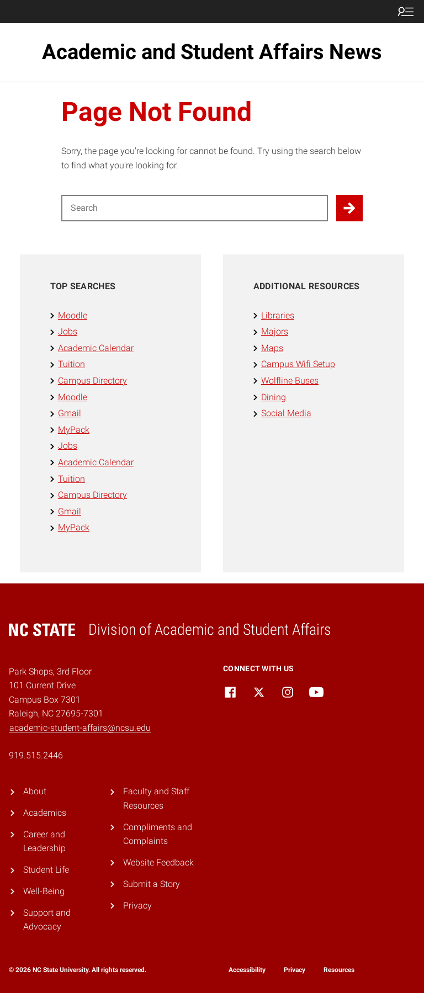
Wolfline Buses (290, 380)
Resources (339, 970)
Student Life (46, 869)
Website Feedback (158, 862)
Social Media (286, 413)
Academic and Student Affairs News (212, 52)
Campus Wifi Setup (298, 364)
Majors (274, 331)
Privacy (137, 905)
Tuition (71, 364)
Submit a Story (151, 884)
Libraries (277, 315)
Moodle (72, 315)
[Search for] (194, 208)
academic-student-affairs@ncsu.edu (80, 728)
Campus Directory (92, 380)
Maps (272, 348)
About (34, 791)
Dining (273, 397)
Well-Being (44, 891)
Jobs (67, 331)
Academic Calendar (96, 348)
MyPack (73, 429)
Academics (44, 813)
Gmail (69, 413)
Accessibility (247, 970)
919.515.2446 (36, 755)
